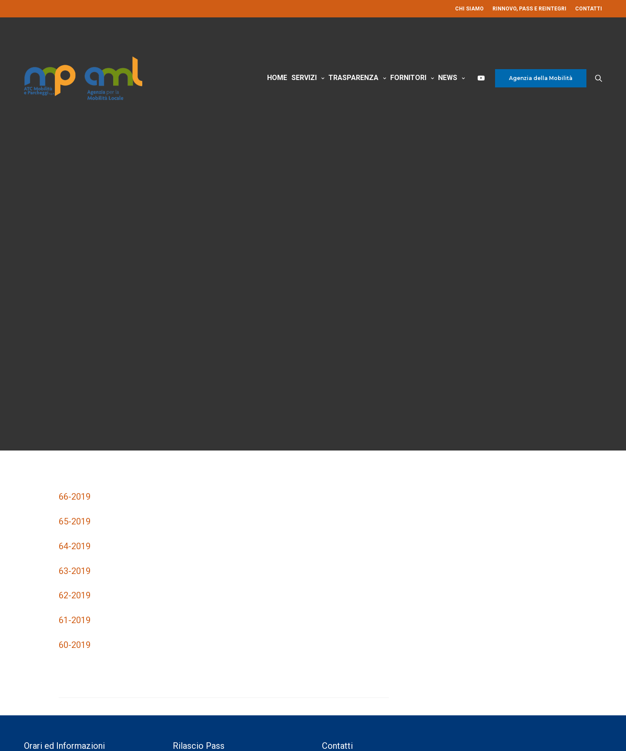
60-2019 (74, 645)
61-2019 (74, 620)
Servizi (304, 77)
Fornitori (408, 77)
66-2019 (74, 496)
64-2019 (74, 546)
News (447, 77)
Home (277, 77)
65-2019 (74, 521)
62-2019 (74, 595)
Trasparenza (353, 77)
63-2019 (74, 571)
